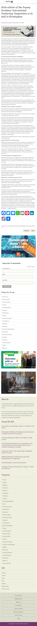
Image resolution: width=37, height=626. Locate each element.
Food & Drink (18, 605)
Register (4, 583)
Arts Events (5, 296)
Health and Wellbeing (8, 501)
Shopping (4, 337)
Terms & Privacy (5, 589)
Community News (6, 307)
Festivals (4, 315)
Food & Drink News (7, 318)
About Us (4, 572)
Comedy (4, 304)
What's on (4, 348)
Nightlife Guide (18, 598)
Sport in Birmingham (7, 525)
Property (5, 482)
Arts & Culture (18, 595)
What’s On (18, 602)
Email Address (6, 268)
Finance (4, 479)
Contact (3, 575)
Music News (28, 226)
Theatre (4, 345)
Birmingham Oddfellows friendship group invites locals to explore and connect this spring (18, 432)
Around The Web (10, 226)
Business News (6, 299)
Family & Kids (5, 313)
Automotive (5, 512)
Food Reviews (5, 321)
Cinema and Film (6, 302)
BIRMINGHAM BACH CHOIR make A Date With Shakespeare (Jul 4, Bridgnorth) (15, 457)
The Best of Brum (6, 342)
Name (3, 274)
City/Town (4, 280)
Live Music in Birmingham (20, 226)
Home (3, 578)
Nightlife (5, 547)
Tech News (4, 340)
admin (9, 22)
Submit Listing (5, 586)
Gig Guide (4, 323)
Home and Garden (7, 517)
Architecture (5, 493)
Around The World (7, 506)
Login (3, 581)
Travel (4, 504)
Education (4, 310)
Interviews (4, 326)
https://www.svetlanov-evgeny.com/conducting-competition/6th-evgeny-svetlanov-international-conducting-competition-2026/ (18, 186)
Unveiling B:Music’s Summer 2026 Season (14, 462)
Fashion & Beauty (7, 531)
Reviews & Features (7, 334)
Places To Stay (18, 615)
